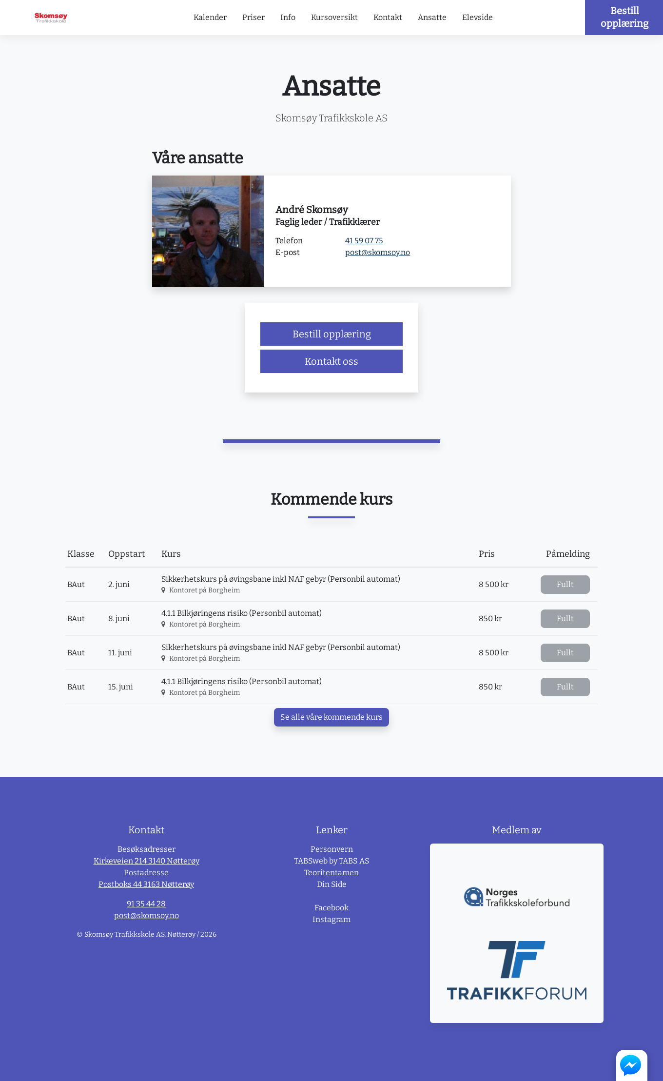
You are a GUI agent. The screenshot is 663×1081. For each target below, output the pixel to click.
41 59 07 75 (364, 240)
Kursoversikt (334, 17)
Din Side (332, 884)
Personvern (332, 849)
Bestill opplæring (624, 17)
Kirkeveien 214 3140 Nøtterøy (146, 860)
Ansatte (432, 17)
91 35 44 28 (146, 903)
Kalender (210, 17)
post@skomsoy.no (377, 252)
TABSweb (311, 860)
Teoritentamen (331, 872)
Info (287, 17)
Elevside (477, 17)
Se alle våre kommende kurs (331, 717)
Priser (253, 17)
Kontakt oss (331, 361)
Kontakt (387, 17)
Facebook (331, 907)
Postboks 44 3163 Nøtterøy (146, 884)
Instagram (331, 919)
